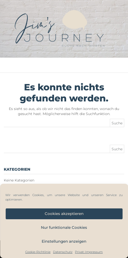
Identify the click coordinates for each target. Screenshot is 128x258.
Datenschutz (62, 252)
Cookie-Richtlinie (37, 252)
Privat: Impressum (89, 252)
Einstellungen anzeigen (64, 241)
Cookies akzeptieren (64, 213)
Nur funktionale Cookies (64, 227)
